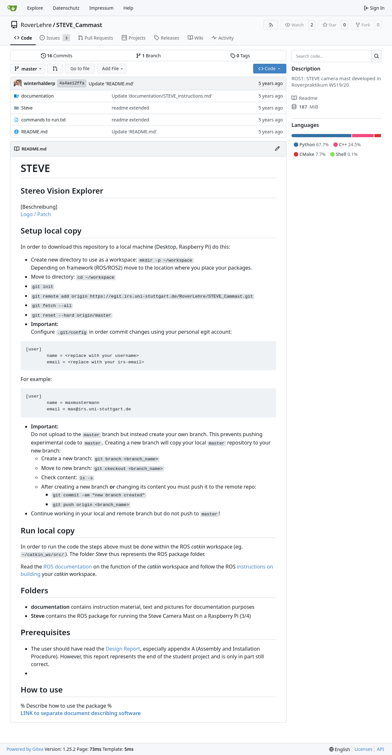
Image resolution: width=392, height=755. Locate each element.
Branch (148, 56)
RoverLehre (36, 25)
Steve (27, 108)
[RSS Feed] (270, 25)
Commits (56, 56)
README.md (34, 132)
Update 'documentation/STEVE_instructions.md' (162, 96)
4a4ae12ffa (71, 83)
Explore (35, 8)
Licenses (364, 749)
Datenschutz (66, 8)
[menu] (339, 749)
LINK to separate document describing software (81, 713)
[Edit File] (277, 148)
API (380, 749)
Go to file (79, 68)
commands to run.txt (43, 120)
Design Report (123, 648)
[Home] (12, 8)
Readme (305, 98)
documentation (37, 96)
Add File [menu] (113, 68)
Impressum (101, 8)
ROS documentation (67, 566)
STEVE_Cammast (79, 25)
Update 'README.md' (111, 84)
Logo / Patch (36, 214)
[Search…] (376, 56)
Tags (240, 56)
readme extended (130, 108)
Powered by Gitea (24, 749)
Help (128, 8)
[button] (55, 68)
